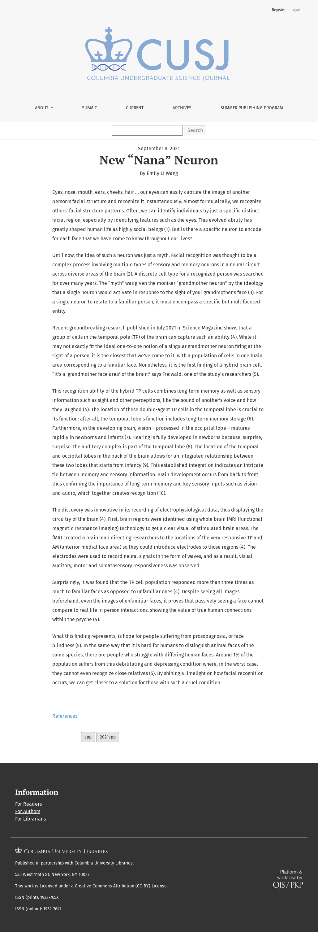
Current (135, 108)
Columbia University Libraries (104, 863)
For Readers (28, 804)
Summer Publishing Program (252, 108)
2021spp (108, 737)
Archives (182, 108)
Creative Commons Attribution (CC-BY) (112, 886)
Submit (89, 108)
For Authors (27, 811)
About (42, 108)
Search (195, 130)
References (64, 716)
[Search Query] (147, 130)
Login (295, 10)
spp (88, 737)
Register (279, 10)
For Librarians (30, 819)
